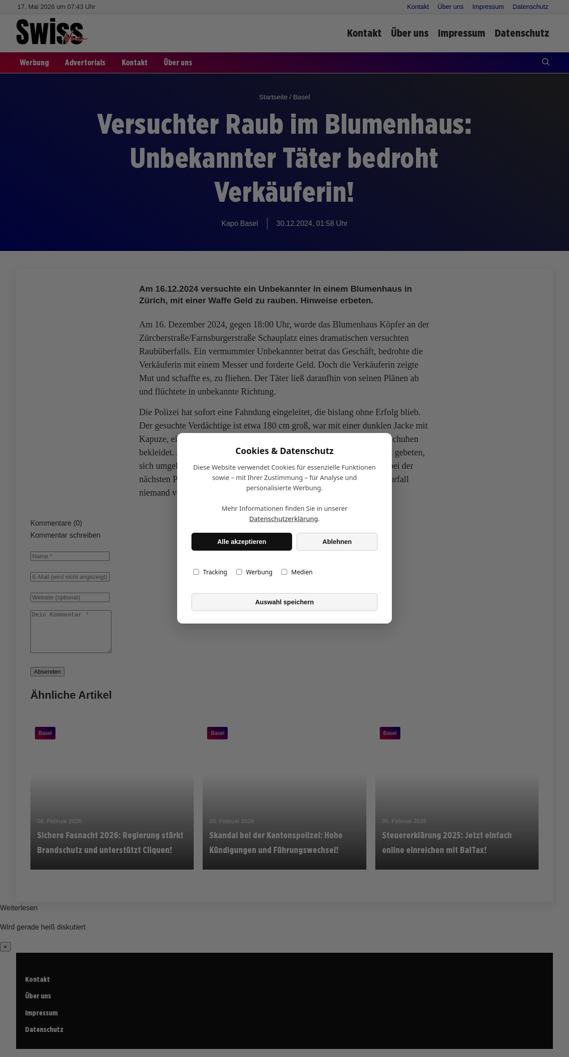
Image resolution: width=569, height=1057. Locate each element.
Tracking (210, 572)
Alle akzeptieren (242, 541)
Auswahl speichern (284, 602)
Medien (297, 572)
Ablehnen (337, 541)
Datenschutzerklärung (283, 519)
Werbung (254, 572)
